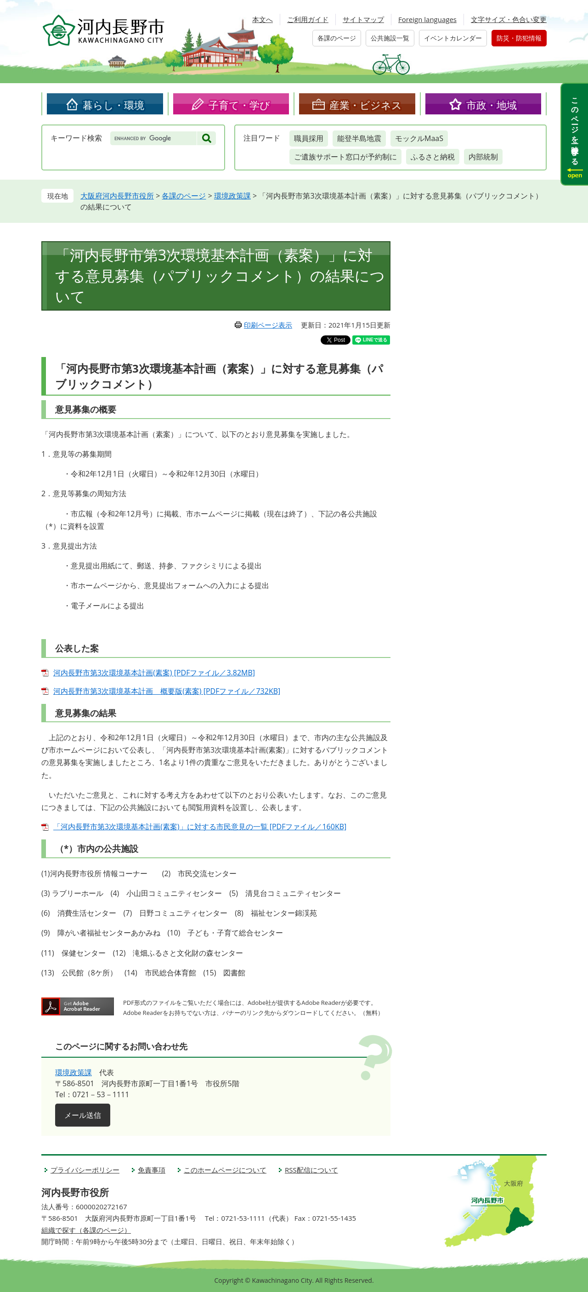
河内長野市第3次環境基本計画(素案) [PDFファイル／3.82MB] (154, 673)
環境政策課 (232, 196)
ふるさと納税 (433, 157)
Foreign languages (427, 19)
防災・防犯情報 (519, 38)
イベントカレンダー (453, 38)
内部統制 (483, 157)
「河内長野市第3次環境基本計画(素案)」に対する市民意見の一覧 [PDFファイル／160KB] (199, 827)
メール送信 (82, 1115)
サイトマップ (363, 19)
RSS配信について (311, 1169)
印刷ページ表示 (268, 324)
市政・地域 (491, 105)
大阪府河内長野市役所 (117, 196)
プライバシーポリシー (85, 1169)
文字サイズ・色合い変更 (509, 19)
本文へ (262, 19)
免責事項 (151, 1169)
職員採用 (308, 138)
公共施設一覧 (390, 38)
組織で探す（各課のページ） (86, 1230)
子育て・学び (239, 105)
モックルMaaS (419, 138)
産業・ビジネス (365, 105)
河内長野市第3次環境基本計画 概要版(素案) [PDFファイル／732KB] (166, 691)
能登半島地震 (359, 138)
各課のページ (336, 38)
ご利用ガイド (307, 19)
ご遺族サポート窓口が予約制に (345, 157)
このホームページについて (225, 1169)
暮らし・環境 (113, 105)
